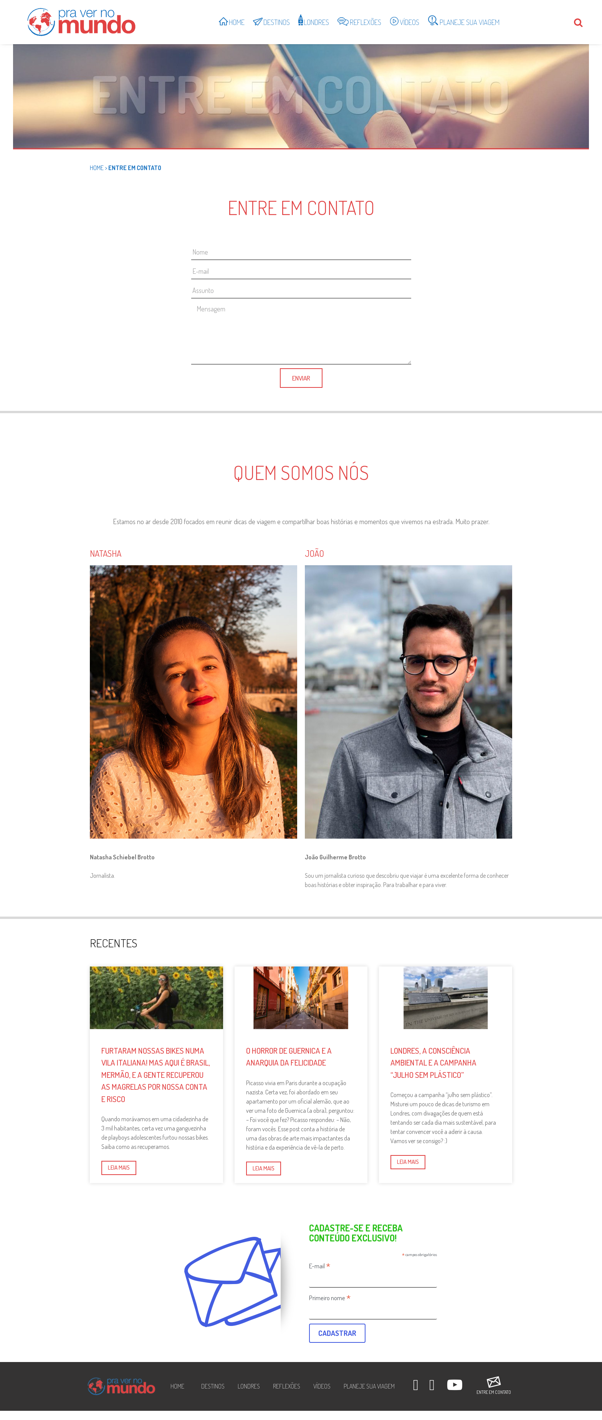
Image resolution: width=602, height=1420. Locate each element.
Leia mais (119, 1167)
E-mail (320, 1265)
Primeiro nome (330, 1297)
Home (97, 168)
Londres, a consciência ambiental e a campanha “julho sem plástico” (433, 1062)
